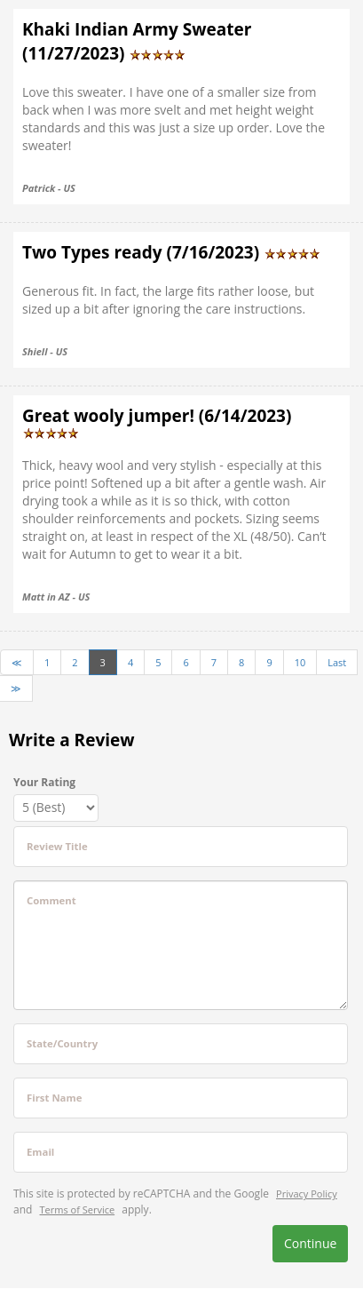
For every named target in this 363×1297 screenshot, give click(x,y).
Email (40, 1151)
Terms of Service (77, 1209)
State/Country (62, 1043)
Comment (51, 900)
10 (300, 662)
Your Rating (44, 782)
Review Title (57, 846)
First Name (54, 1097)
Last (336, 662)
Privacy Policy (306, 1193)
